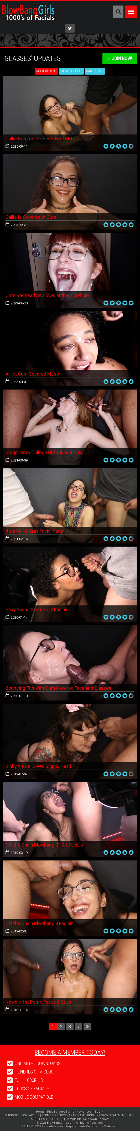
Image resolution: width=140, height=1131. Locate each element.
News (80, 1111)
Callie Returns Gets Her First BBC (40, 138)
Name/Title (95, 71)
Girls (71, 1111)
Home (40, 1111)
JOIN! (100, 1111)
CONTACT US (30, 1115)
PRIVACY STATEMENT (111, 1115)
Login (90, 1111)
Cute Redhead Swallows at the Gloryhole (48, 295)
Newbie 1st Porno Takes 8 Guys (39, 1002)
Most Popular (71, 71)
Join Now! (121, 58)
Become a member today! (70, 1052)
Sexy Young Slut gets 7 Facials (37, 609)
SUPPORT (12, 1115)
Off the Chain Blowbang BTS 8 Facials (45, 845)
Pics (50, 1111)
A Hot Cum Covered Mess (33, 374)
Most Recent (46, 71)
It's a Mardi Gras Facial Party (34, 531)
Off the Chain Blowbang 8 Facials (40, 923)
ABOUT (35, 1119)
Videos (60, 1111)
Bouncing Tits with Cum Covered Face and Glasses (59, 688)
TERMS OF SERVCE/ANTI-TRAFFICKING (68, 1115)
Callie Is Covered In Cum (31, 217)
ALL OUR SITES (53, 1119)
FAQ (131, 1115)
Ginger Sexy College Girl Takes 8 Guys (45, 452)
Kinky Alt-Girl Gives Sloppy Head (39, 766)
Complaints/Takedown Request (87, 1119)
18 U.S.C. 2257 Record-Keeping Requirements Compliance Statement (70, 1126)
